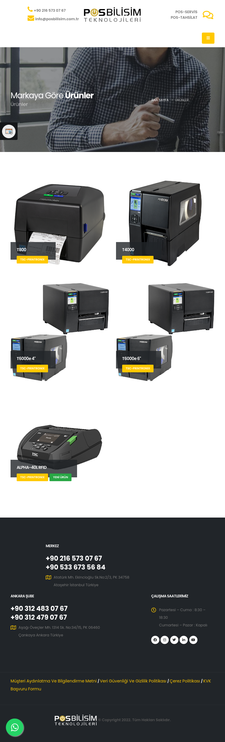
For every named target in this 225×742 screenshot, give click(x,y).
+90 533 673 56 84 (75, 567)
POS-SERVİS (186, 11)
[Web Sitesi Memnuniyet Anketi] (9, 131)
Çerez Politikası (185, 681)
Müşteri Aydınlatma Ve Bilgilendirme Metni (54, 681)
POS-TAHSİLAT (184, 17)
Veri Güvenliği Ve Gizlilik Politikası (133, 681)
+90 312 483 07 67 (39, 608)
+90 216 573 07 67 (50, 10)
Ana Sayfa (160, 100)
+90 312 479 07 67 (39, 617)
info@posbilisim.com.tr (57, 18)
